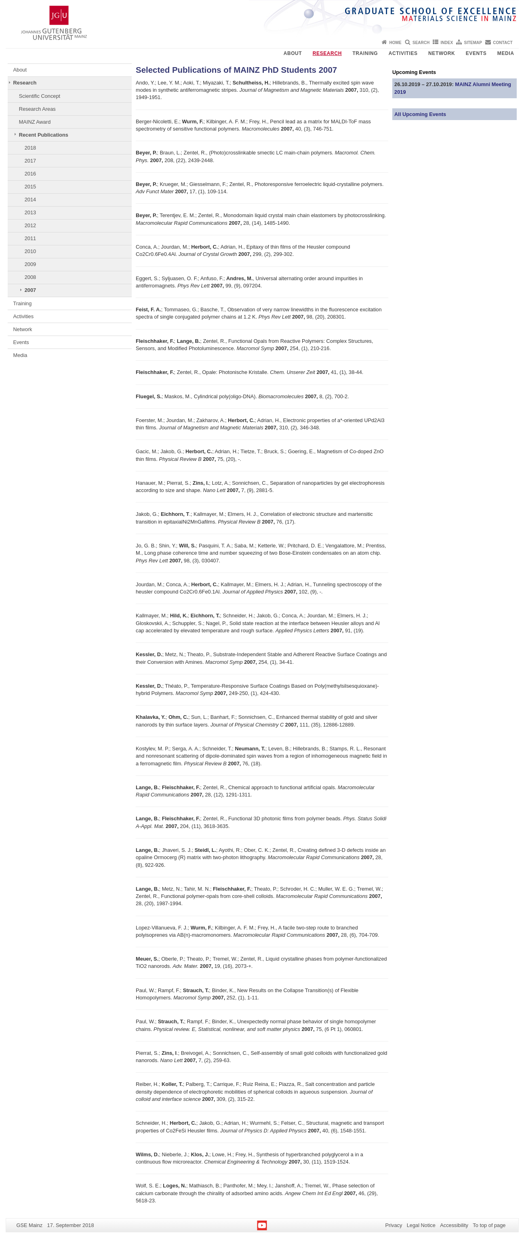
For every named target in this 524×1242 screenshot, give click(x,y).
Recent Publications (43, 135)
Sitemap (473, 42)
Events (476, 53)
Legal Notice (421, 1225)
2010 (30, 251)
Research (327, 53)
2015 (30, 187)
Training (365, 53)
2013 (30, 212)
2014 (30, 199)
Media (505, 53)
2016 (30, 174)
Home (395, 42)
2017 (30, 161)
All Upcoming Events (420, 114)
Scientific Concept (39, 96)
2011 (30, 238)
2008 (30, 277)
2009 (30, 264)
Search (420, 42)
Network (441, 53)
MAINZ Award (35, 122)
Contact (502, 42)
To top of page (489, 1225)
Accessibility (454, 1225)
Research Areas (37, 109)
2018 (30, 148)
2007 (30, 290)
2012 (30, 225)
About (293, 53)
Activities (403, 53)
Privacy (393, 1225)
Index (447, 42)
